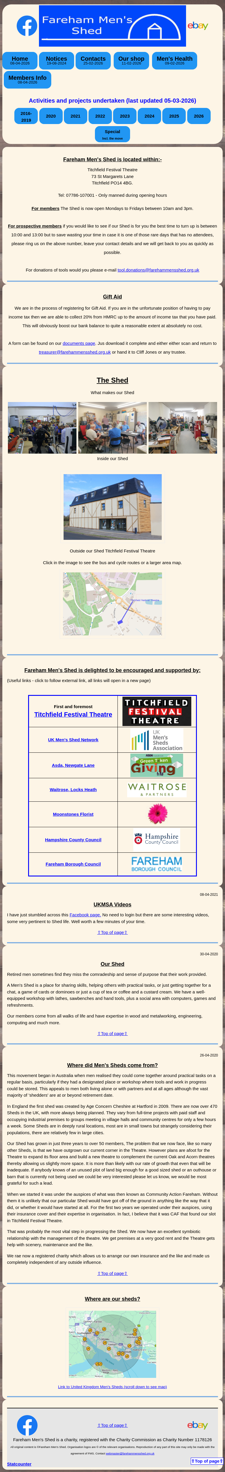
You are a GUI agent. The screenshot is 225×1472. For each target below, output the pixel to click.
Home (20, 60)
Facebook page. (85, 914)
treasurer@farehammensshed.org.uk (75, 352)
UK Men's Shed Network (73, 739)
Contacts (93, 60)
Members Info (27, 79)
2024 (149, 115)
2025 (174, 115)
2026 (199, 115)
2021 (75, 115)
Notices (56, 60)
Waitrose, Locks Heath (73, 789)
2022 (100, 115)
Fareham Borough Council (73, 864)
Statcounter (19, 1463)
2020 (51, 115)
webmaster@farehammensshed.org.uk (130, 1453)
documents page (79, 343)
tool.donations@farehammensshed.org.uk (158, 269)
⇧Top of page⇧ (112, 932)
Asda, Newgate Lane (73, 765)
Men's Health (175, 60)
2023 (124, 115)
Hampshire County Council (73, 839)
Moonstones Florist (73, 814)
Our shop (131, 60)
